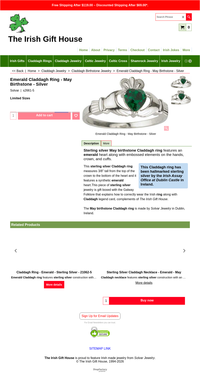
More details (54, 284)
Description (91, 143)
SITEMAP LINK (100, 348)
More (106, 143)
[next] (190, 61)
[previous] (186, 61)
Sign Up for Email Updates (100, 316)
